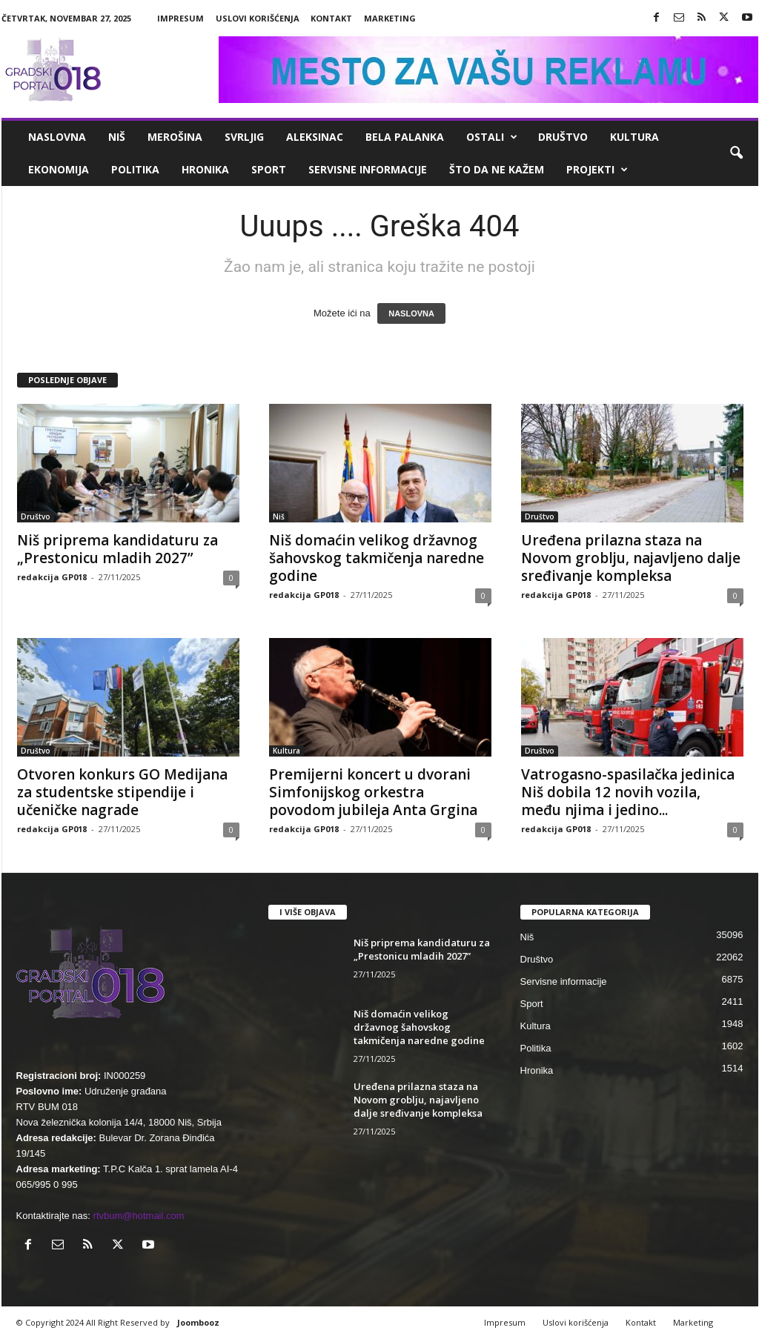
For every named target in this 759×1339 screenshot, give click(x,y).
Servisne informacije (367, 169)
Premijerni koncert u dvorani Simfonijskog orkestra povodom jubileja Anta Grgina (373, 792)
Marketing (390, 18)
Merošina (175, 137)
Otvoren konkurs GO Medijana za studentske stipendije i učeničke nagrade (122, 792)
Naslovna (57, 137)
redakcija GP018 (52, 576)
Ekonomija (58, 169)
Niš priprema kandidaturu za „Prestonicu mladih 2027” (117, 549)
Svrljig (244, 137)
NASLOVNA (411, 313)
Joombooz (198, 1322)
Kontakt (331, 18)
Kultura (634, 137)
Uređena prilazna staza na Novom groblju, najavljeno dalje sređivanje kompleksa (630, 558)
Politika (135, 169)
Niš (116, 137)
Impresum (180, 18)
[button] (736, 153)
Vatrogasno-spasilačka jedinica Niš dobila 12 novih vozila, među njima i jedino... (628, 792)
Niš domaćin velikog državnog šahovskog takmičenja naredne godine (376, 558)
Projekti (597, 169)
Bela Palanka (404, 137)
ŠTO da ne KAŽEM (496, 169)
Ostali (491, 137)
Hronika (205, 169)
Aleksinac (314, 137)
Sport (268, 169)
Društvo (563, 137)
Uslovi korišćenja (257, 18)
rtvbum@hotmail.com (139, 1215)
